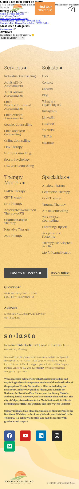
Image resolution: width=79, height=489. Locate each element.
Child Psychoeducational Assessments (17, 105)
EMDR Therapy (14, 191)
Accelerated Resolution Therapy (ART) (20, 211)
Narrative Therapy (16, 229)
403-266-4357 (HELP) (33, 367)
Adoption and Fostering (51, 235)
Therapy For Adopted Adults (57, 244)
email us (29, 296)
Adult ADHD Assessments (13, 84)
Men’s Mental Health (56, 252)
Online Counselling (17, 140)
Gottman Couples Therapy (16, 221)
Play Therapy (13, 147)
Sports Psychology (17, 159)
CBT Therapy (13, 197)
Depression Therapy (56, 192)
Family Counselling (17, 153)
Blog (45, 95)
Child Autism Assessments (13, 116)
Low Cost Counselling (19, 166)
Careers (47, 89)
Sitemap (48, 142)
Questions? (12, 287)
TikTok (47, 136)
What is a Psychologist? (51, 103)
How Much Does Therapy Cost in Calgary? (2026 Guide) (24, 23)
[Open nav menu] (71, 8)
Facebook (49, 123)
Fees (45, 76)
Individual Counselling (20, 76)
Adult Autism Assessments (13, 94)
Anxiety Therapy (54, 185)
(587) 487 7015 (12, 296)
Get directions (12, 317)
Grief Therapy (51, 198)
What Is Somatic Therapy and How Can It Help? (20, 21)
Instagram (49, 111)
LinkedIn (48, 117)
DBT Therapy (13, 203)
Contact (47, 82)
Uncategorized (6, 29)
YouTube (48, 130)
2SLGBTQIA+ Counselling (51, 219)
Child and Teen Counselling (14, 132)
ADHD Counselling (55, 211)
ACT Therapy (13, 235)
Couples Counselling (18, 124)
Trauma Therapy (54, 204)
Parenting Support (54, 227)
